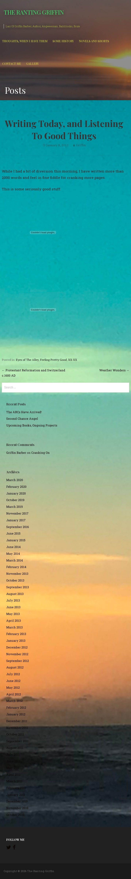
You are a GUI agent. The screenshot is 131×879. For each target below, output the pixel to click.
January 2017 (16, 520)
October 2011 (15, 734)
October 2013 (15, 580)
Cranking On (40, 453)
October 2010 (15, 815)
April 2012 (13, 694)
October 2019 (15, 500)
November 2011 (17, 728)
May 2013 (13, 614)
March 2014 (14, 560)
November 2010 (17, 808)
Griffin (81, 145)
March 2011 (14, 781)
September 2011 (17, 741)
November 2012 (17, 654)
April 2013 (13, 620)
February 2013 (16, 634)
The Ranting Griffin (34, 12)
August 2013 (15, 594)
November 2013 (17, 574)
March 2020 (14, 480)
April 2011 (13, 774)
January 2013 (15, 640)
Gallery (32, 64)
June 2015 (13, 533)
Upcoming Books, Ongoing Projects (31, 425)
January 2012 (15, 714)
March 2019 (14, 507)
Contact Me (11, 64)
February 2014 (16, 567)
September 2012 (17, 661)
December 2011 (16, 721)
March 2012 (14, 701)
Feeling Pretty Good (53, 360)
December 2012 (17, 647)
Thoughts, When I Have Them (25, 41)
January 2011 (15, 795)
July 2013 (13, 600)
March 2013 (14, 627)
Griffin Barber (16, 453)
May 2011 (12, 768)
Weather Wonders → (114, 370)
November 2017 (17, 513)
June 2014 (13, 547)
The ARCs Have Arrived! (24, 412)
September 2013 (17, 587)
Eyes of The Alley (27, 360)
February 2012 (16, 707)
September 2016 (17, 527)
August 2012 (15, 667)
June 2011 (13, 761)
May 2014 (13, 553)
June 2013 (13, 607)
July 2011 (13, 754)
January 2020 (16, 493)
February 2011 (16, 788)
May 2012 (13, 687)
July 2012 (13, 674)
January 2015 (15, 540)
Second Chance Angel (22, 418)
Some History (63, 41)
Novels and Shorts (94, 41)
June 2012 (13, 681)
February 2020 (16, 487)
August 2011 (14, 748)
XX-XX (72, 360)
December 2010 (17, 801)
